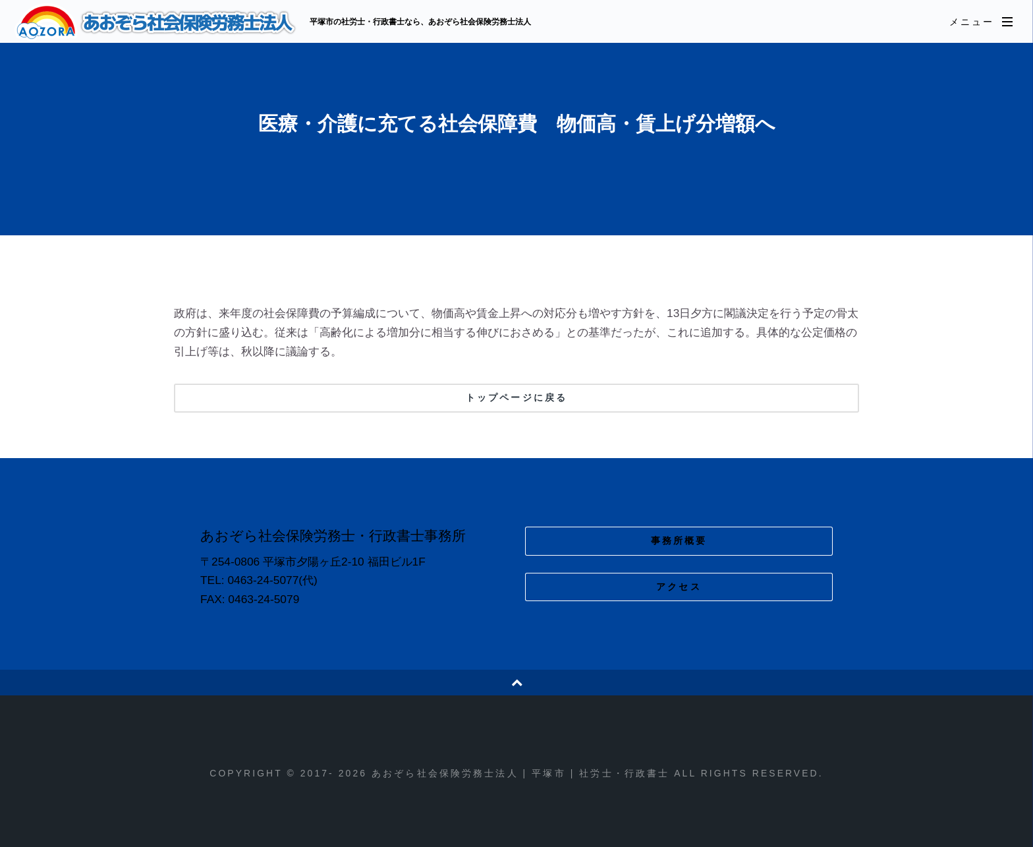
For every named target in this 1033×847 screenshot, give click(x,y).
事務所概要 (679, 540)
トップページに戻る (516, 397)
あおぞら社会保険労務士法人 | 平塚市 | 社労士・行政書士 (157, 22)
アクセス (679, 586)
